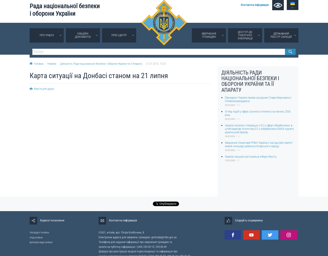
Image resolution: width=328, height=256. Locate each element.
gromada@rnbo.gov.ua (164, 237)
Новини (51, 63)
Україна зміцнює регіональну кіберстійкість (251, 156)
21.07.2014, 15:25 (156, 63)
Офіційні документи (83, 35)
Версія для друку (42, 88)
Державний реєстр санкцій (281, 35)
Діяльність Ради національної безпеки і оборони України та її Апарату (101, 63)
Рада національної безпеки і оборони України (65, 10)
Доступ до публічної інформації (245, 35)
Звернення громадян (209, 35)
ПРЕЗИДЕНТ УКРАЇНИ (39, 232)
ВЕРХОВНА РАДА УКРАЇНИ (41, 242)
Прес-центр (119, 35)
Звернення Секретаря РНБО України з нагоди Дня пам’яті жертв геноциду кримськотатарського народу (258, 144)
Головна (36, 63)
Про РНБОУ (47, 35)
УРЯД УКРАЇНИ (36, 237)
